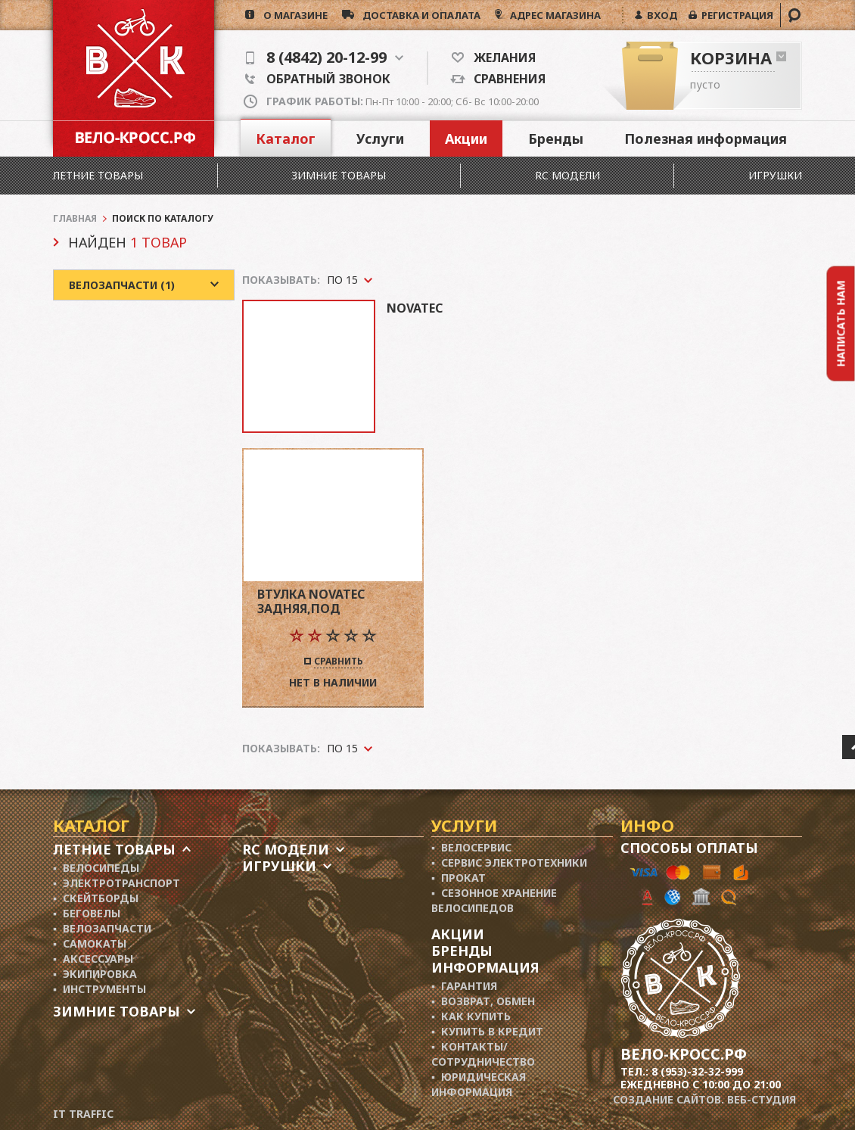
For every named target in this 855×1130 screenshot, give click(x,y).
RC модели (567, 175)
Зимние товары (338, 175)
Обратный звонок (317, 79)
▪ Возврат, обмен (483, 1001)
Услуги (380, 138)
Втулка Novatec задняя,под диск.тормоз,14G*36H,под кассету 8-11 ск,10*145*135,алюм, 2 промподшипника (333, 601)
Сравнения (505, 78)
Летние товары (98, 175)
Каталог (286, 138)
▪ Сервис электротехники (509, 862)
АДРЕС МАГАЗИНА (554, 15)
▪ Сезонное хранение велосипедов (494, 900)
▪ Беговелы (86, 913)
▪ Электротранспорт (116, 883)
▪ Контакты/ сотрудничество (483, 1054)
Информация (485, 967)
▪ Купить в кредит (487, 1031)
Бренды (555, 138)
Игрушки (775, 175)
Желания (500, 57)
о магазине (291, 15)
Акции (466, 138)
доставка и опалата (417, 15)
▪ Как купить (471, 1016)
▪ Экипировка (95, 974)
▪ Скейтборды (95, 898)
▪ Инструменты (99, 989)
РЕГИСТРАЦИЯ (735, 15)
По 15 (342, 748)
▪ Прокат (458, 877)
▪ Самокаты (89, 943)
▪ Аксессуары (93, 958)
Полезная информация (705, 138)
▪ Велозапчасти (102, 928)
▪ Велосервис (471, 847)
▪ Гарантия (464, 986)
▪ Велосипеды (96, 868)
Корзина (731, 57)
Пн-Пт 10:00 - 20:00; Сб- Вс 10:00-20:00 (402, 101)
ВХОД (659, 15)
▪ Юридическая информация (478, 1084)
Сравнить (338, 662)
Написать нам (841, 323)
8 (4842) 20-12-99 (324, 57)
